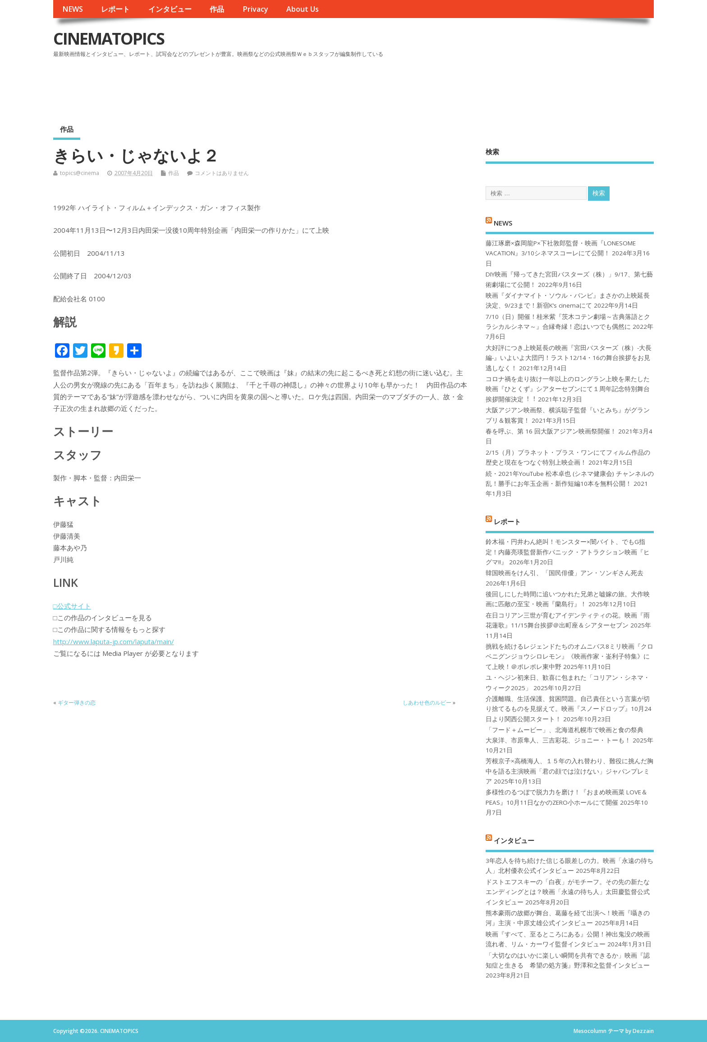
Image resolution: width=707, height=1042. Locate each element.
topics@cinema (79, 173)
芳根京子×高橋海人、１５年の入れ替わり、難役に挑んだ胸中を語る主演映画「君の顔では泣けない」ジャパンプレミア (569, 771)
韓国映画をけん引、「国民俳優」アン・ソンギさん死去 (564, 573)
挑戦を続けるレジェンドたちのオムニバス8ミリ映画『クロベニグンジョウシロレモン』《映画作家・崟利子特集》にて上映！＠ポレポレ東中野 (569, 656)
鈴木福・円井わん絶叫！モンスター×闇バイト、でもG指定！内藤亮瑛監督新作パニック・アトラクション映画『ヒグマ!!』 (568, 552)
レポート (115, 9)
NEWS (72, 9)
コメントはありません (222, 173)
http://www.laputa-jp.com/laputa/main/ (113, 641)
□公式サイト (72, 605)
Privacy (255, 9)
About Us (302, 9)
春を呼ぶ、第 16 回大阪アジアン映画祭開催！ (551, 431)
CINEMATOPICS (108, 39)
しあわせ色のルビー (427, 702)
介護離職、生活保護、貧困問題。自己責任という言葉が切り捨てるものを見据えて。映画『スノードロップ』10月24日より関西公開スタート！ (569, 709)
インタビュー (170, 9)
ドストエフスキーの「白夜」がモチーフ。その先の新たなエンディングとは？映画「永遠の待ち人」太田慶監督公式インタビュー (568, 892)
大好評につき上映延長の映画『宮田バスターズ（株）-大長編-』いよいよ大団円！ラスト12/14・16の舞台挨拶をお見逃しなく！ (569, 358)
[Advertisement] (482, 85)
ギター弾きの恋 (77, 702)
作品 (217, 9)
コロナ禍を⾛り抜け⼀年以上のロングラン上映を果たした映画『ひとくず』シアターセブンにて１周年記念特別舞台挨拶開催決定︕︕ (568, 389)
